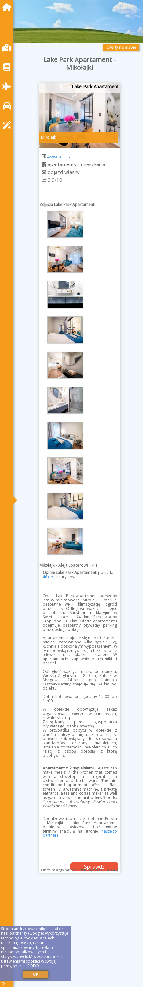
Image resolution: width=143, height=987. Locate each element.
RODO (33, 966)
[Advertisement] (79, 936)
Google (36, 933)
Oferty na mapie (121, 47)
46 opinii (50, 576)
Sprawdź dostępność (94, 867)
